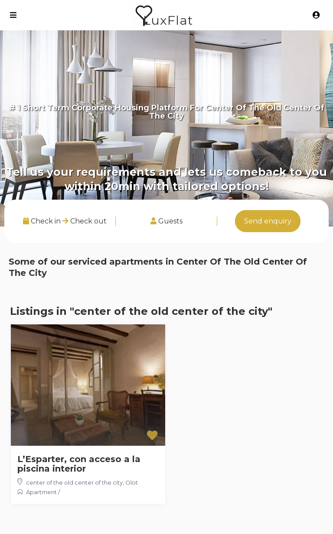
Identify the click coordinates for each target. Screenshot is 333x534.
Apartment (41, 492)
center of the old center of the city (74, 482)
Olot (131, 482)
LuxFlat (168, 20)
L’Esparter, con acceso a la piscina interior (78, 463)
